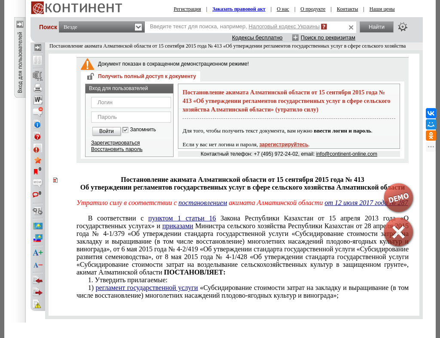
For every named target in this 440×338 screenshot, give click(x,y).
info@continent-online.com (346, 154)
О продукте (312, 9)
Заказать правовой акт (239, 9)
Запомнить (143, 130)
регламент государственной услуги (147, 287)
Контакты (347, 9)
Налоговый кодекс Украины (284, 26)
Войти (106, 131)
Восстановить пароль (117, 149)
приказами (177, 225)
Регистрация (187, 9)
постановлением (202, 202)
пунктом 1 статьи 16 (182, 218)
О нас (283, 9)
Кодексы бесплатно (257, 37)
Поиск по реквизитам (328, 37)
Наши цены (382, 9)
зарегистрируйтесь (284, 145)
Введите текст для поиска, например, (235, 26)
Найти (377, 27)
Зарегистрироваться (115, 143)
